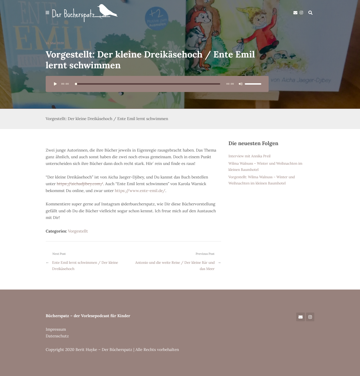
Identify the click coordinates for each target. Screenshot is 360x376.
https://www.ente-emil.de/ (140, 190)
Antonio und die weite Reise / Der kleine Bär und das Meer (175, 265)
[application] (157, 84)
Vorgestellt (78, 231)
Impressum (56, 329)
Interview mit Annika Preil (249, 156)
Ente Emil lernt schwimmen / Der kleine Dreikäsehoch (85, 265)
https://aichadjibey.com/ (80, 183)
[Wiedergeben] (55, 84)
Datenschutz (57, 336)
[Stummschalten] (240, 84)
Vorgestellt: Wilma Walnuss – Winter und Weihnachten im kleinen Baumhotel (261, 180)
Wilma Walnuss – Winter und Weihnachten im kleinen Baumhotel (265, 166)
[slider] (147, 84)
